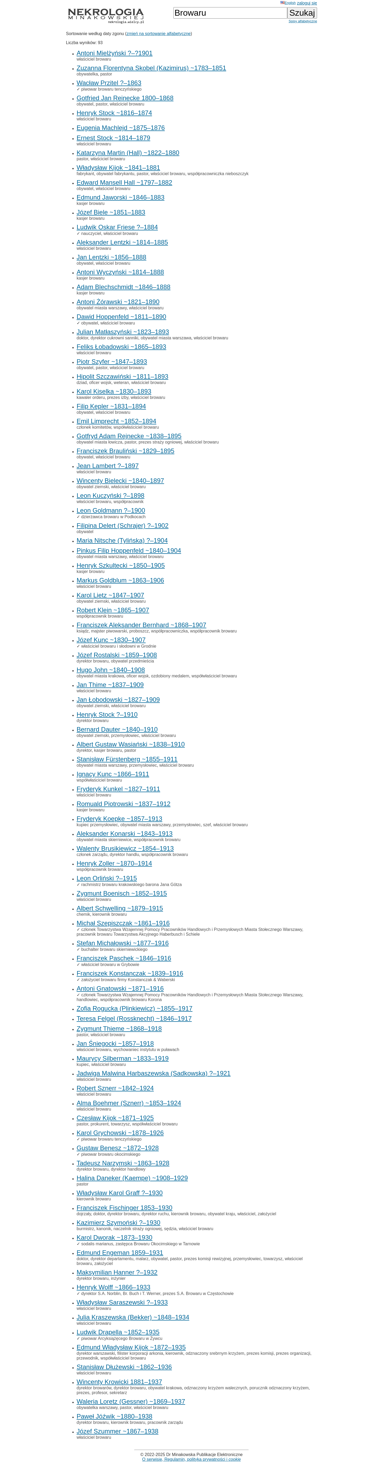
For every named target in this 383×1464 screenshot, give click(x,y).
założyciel (267, 1214)
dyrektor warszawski (96, 1353)
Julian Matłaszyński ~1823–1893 (123, 331)
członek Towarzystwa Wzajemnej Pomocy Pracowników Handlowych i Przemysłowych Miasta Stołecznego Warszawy (191, 929)
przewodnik (87, 1358)
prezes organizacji (293, 1353)
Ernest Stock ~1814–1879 (113, 137)
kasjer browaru (91, 203)
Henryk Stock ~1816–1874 (114, 112)
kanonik (104, 1228)
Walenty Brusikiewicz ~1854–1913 (125, 848)
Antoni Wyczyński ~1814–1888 (120, 272)
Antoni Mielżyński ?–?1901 (115, 53)
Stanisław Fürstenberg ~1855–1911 (127, 759)
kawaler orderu (91, 397)
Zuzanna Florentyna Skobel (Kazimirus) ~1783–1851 (151, 67)
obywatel (85, 104)
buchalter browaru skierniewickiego (114, 949)
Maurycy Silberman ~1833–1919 (123, 1058)
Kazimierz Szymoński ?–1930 (118, 1222)
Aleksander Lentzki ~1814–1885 (122, 242)
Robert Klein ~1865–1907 (113, 610)
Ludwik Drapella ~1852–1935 (118, 1332)
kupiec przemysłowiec (97, 824)
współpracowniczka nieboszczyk (218, 173)
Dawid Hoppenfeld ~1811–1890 (121, 316)
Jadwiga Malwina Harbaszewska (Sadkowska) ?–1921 (154, 1073)
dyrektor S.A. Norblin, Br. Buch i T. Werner (120, 1293)
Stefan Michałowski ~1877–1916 (123, 943)
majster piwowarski (109, 631)
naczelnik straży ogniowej (138, 1228)
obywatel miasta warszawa (166, 338)
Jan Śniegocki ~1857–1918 (115, 1043)
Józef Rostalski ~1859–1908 (117, 655)
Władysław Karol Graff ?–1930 (120, 1192)
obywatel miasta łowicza (99, 442)
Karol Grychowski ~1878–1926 (120, 1132)
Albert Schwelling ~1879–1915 (120, 908)
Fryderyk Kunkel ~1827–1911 (118, 788)
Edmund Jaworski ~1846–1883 (120, 197)
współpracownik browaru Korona (131, 999)
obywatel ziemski (93, 486)
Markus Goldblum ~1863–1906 (120, 580)
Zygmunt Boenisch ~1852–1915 (122, 893)
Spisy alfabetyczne (303, 21)
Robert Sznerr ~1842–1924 (115, 1088)
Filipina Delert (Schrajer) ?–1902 (123, 525)
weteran (121, 382)
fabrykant (85, 173)
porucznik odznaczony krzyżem (279, 1388)
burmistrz (85, 1228)
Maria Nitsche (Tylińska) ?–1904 (122, 540)
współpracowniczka (169, 631)
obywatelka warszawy (97, 1407)
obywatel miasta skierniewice (104, 839)
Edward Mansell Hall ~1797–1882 (124, 182)
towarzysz (120, 1124)
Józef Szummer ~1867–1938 (118, 1431)
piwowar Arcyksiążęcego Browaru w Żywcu (121, 1338)
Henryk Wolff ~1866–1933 (113, 1287)
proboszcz (139, 631)
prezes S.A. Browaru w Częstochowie (198, 1293)
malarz (142, 1258)
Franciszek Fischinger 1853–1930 (124, 1207)
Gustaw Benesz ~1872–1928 (118, 1147)
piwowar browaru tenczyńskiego (111, 89)
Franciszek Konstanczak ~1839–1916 (130, 973)
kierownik (174, 1353)
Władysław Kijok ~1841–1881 (118, 167)
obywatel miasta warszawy (102, 308)
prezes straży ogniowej (160, 442)
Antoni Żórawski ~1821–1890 (118, 301)
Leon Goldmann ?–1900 (111, 510)
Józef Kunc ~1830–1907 (111, 639)
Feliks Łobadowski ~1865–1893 (121, 346)
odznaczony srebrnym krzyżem (215, 1353)
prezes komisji (260, 1353)
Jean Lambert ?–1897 (108, 465)
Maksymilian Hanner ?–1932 (117, 1272)
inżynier (118, 1278)
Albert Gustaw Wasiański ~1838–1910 (131, 744)
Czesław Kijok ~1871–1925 (115, 1117)
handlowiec (87, 999)
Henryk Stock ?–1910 (107, 714)
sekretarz (118, 1392)
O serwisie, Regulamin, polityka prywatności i (191, 1459)
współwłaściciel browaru (136, 427)
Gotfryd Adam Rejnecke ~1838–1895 (129, 436)
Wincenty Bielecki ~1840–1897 (120, 480)
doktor (82, 338)
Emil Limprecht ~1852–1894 (116, 421)
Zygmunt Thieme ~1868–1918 (119, 1028)
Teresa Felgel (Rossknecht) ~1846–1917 (134, 1018)
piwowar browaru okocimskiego (110, 1154)
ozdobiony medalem (170, 676)
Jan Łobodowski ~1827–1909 (118, 699)
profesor (99, 1392)
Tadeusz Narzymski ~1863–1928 (123, 1163)
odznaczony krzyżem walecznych (215, 1388)
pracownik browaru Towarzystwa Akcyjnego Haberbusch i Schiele (138, 934)
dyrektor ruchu (155, 1214)
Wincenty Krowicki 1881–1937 (119, 1381)
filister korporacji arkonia (140, 1353)
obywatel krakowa (165, 1388)
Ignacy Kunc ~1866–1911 (113, 774)
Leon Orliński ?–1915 (107, 878)
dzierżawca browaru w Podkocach (113, 516)
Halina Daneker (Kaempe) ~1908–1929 (132, 1178)
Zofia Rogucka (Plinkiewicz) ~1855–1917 (135, 1008)
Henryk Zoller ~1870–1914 (114, 863)
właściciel (246, 1214)
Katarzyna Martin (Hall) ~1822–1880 (128, 152)
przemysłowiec (125, 735)
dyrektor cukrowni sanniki (114, 338)
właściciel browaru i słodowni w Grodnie (118, 646)
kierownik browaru (110, 914)
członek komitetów (94, 427)
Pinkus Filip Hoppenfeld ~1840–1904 (129, 550)
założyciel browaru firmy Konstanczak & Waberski (128, 979)
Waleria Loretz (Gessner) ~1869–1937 (131, 1401)
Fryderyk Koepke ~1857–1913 (119, 818)
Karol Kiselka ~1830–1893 (114, 391)
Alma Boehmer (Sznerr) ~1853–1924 (129, 1103)
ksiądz (83, 631)
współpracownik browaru (100, 616)
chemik (83, 914)
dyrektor (84, 750)
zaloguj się (307, 3)
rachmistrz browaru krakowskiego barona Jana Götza (131, 884)
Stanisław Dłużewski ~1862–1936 (124, 1366)
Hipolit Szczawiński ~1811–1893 (122, 376)
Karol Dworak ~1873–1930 (114, 1237)
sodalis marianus (97, 1244)
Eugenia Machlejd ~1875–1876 (121, 127)
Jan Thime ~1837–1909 (110, 684)
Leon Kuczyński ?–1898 (110, 495)
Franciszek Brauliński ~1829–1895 (125, 450)
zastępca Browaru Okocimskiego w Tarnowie (157, 1244)
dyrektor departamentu (111, 1258)
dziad (82, 382)
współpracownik (129, 501)
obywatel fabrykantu (115, 173)
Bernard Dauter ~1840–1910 (117, 729)
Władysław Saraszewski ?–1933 (122, 1302)
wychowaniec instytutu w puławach (146, 1049)
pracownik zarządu (165, 1422)
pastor (106, 74)
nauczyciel (91, 233)
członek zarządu (92, 854)
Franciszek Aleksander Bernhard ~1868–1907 (141, 624)
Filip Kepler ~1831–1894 (111, 406)
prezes (83, 1392)
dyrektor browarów (94, 1388)
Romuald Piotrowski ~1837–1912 (123, 803)
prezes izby (117, 397)
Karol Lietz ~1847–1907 (110, 595)
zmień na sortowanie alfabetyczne (159, 33)
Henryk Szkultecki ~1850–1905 (121, 565)
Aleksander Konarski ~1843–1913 (125, 833)
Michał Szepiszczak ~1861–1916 (123, 923)
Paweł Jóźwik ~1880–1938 (114, 1416)
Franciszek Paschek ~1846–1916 (124, 958)
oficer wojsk (100, 382)
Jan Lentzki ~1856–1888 (111, 257)
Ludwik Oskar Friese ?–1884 (117, 227)
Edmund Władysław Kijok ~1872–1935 (131, 1347)
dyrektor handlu (124, 854)
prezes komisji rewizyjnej (207, 1258)
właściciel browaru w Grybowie (110, 964)
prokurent (99, 1124)
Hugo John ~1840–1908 (111, 669)
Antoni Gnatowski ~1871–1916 (120, 988)
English (288, 3)
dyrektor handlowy (128, 1169)
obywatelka (87, 74)
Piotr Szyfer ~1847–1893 (112, 361)
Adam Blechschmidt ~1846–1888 (123, 286)
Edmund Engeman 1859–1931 (120, 1252)
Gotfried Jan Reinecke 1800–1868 (125, 98)
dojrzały (84, 1214)
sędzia (170, 1228)
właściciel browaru (94, 59)
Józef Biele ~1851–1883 (111, 212)
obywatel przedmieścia (132, 661)
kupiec (83, 1064)
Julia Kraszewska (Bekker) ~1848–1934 (133, 1317)
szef (207, 824)
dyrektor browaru (93, 661)
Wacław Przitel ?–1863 (109, 82)
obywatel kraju (221, 1214)
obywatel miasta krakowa (100, 676)
